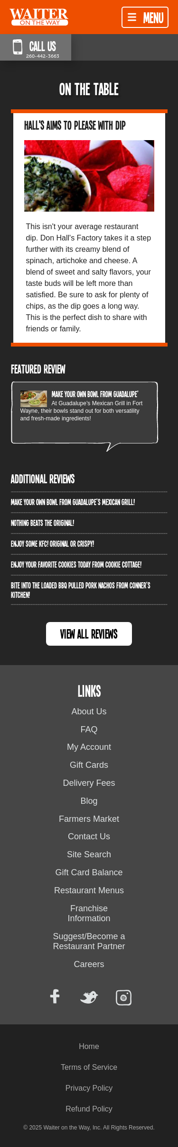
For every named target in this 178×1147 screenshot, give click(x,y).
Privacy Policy (89, 1088)
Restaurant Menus (89, 890)
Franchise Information (88, 914)
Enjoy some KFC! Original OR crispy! (52, 543)
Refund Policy (89, 1109)
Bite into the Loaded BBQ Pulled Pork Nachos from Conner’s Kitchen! (80, 590)
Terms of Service (89, 1067)
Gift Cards (89, 765)
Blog (88, 801)
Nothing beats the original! (42, 522)
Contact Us (89, 836)
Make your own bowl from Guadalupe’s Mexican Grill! (114, 394)
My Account (89, 747)
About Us (88, 711)
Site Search (89, 854)
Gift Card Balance (88, 872)
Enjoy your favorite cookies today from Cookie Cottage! (76, 564)
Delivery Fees (89, 783)
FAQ (88, 729)
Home (89, 1046)
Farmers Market (89, 819)
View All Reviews (89, 633)
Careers (89, 964)
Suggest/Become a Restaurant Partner (89, 941)
